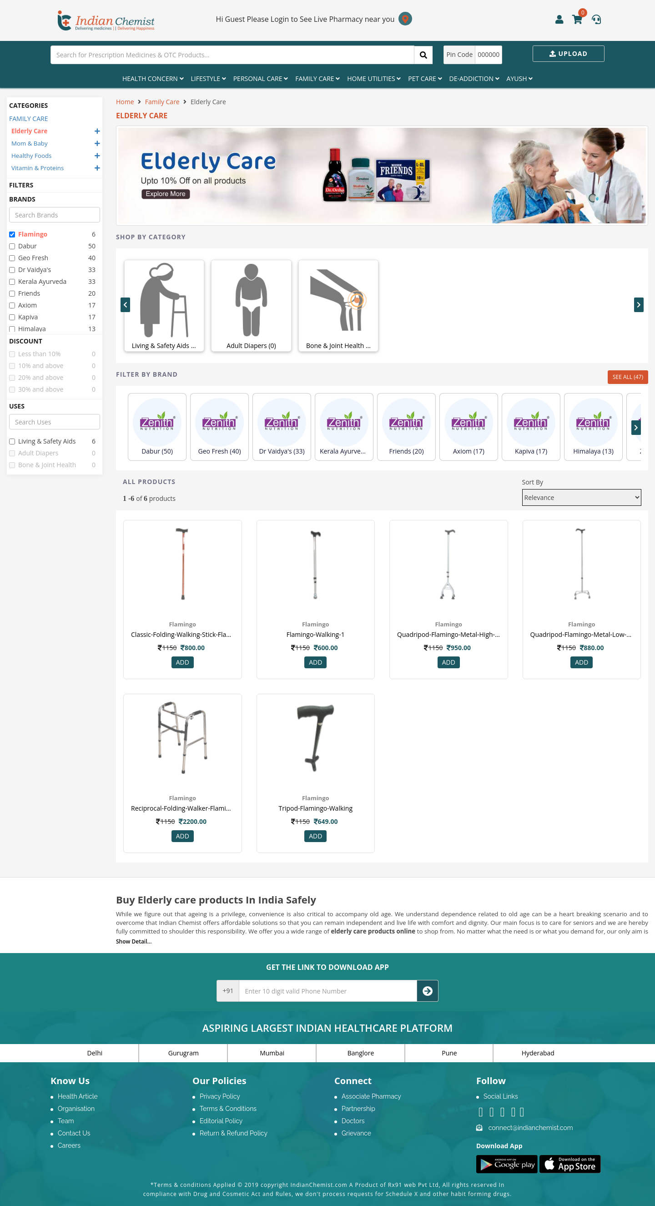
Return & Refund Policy (233, 1133)
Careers (69, 1145)
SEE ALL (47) (628, 377)
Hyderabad (538, 1053)
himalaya (27, 328)
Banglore (361, 1053)
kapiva (23, 317)
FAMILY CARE (28, 118)
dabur (23, 246)
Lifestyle (208, 78)
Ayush (520, 78)
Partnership (358, 1108)
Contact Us (74, 1133)
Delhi (95, 1053)
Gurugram (183, 1053)
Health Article (78, 1096)
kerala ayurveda (37, 281)
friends (24, 293)
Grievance (356, 1133)
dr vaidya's (30, 269)
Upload (568, 53)
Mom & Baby (29, 143)
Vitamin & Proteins (37, 168)
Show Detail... (133, 941)
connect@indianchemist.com (531, 1127)
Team (66, 1121)
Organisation (76, 1108)
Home (125, 101)
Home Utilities (374, 78)
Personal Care (260, 78)
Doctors (353, 1121)
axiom (23, 305)
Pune (449, 1053)
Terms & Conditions (228, 1108)
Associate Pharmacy (371, 1096)
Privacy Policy (220, 1096)
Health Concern (153, 78)
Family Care (317, 78)
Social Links (501, 1096)
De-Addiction (474, 78)
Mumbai (272, 1053)
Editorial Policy (221, 1121)
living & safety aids (42, 441)
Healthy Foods (31, 155)
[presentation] (125, 305)
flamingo (28, 234)
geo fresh (28, 257)
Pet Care (425, 78)
